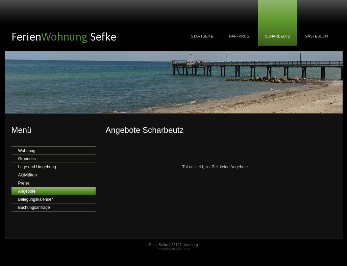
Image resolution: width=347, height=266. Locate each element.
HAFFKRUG (239, 36)
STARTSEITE (202, 36)
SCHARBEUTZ (277, 36)
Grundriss (27, 158)
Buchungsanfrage (34, 207)
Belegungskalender (35, 199)
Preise (24, 183)
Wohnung (26, 150)
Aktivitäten (27, 175)
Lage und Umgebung (37, 167)
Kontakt (184, 249)
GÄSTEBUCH (316, 36)
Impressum (165, 249)
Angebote (26, 191)
